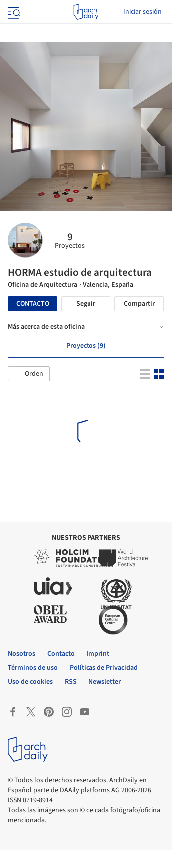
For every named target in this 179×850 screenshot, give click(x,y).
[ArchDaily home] (85, 12)
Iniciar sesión (142, 11)
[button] (29, 373)
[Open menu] (13, 12)
